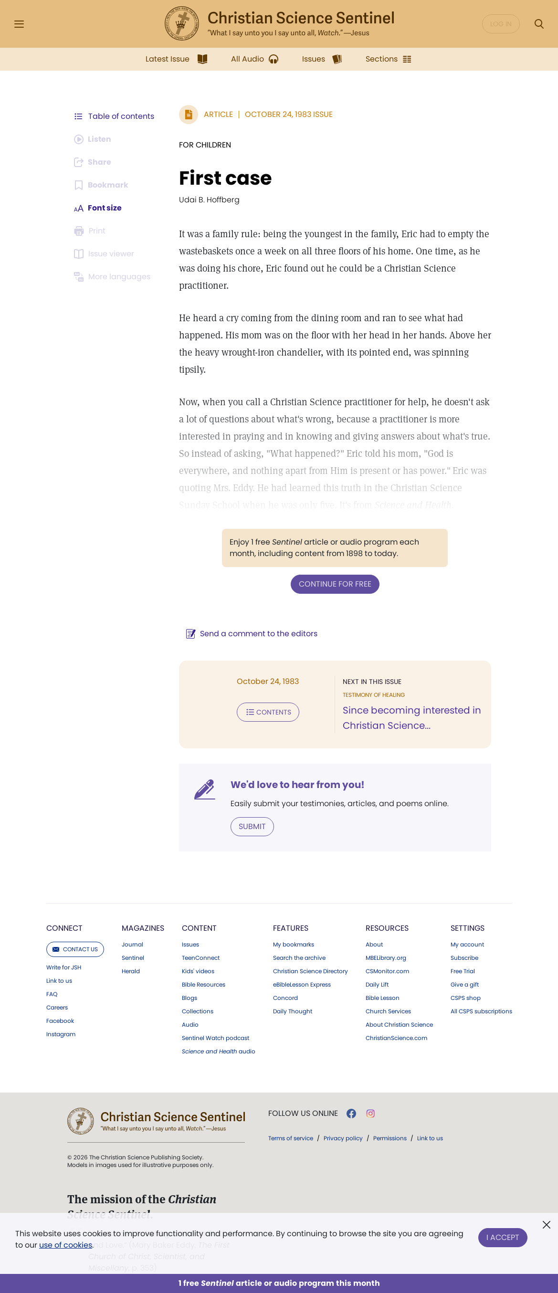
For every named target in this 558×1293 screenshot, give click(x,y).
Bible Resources (203, 985)
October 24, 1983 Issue (289, 114)
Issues (190, 944)
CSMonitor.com (387, 971)
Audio (190, 1025)
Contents (268, 712)
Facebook (60, 1021)
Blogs (189, 998)
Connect (64, 928)
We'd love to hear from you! (298, 784)
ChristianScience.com (396, 1038)
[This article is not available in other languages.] (113, 276)
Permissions (390, 1138)
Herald (131, 971)
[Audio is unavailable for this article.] (93, 139)
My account (467, 944)
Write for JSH (63, 967)
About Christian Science (399, 1025)
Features (290, 928)
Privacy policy (343, 1138)
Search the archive (299, 958)
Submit (252, 826)
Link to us (59, 981)
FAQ (51, 994)
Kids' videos (198, 971)
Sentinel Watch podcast (215, 1038)
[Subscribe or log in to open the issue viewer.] (105, 253)
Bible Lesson (383, 998)
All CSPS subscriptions (481, 1011)
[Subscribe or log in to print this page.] (91, 231)
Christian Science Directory (310, 971)
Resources (387, 928)
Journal (132, 944)
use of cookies (65, 1245)
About (374, 944)
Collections (197, 1011)
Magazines (143, 928)
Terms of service (290, 1138)
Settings (467, 928)
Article (218, 114)
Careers (57, 1007)
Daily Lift (377, 985)
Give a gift (465, 985)
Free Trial (463, 971)
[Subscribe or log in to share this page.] (93, 162)
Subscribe (464, 958)
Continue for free (335, 583)
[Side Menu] (19, 24)
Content (199, 928)
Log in (501, 24)
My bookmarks (293, 944)
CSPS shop (466, 998)
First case (225, 178)
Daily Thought (292, 1011)
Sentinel (133, 958)
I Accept (502, 1237)
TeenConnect (201, 958)
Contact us (75, 949)
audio (218, 1051)
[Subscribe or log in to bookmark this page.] (101, 185)
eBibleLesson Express (302, 985)
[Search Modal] (538, 24)
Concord (285, 998)
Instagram (60, 1034)
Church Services (388, 1011)
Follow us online (303, 1113)
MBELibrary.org (386, 958)
